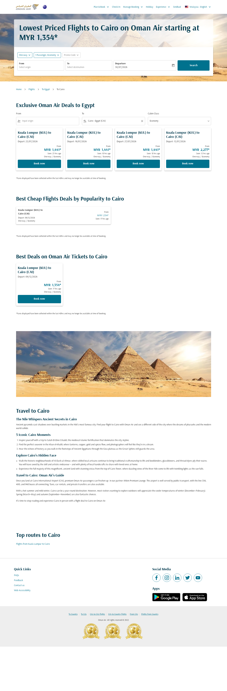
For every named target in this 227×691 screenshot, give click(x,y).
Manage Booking (134, 7)
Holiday (149, 7)
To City (84, 614)
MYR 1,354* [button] (38, 38)
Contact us (19, 585)
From (21, 63)
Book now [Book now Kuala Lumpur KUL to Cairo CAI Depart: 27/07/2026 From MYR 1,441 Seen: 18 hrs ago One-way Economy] (138, 163)
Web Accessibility (22, 590)
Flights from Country (149, 614)
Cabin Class (153, 113)
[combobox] (41, 67)
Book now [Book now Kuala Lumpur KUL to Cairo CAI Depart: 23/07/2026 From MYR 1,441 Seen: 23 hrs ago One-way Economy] (39, 163)
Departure (120, 63)
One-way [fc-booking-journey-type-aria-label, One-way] (23, 55)
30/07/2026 (121, 67)
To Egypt (46, 89)
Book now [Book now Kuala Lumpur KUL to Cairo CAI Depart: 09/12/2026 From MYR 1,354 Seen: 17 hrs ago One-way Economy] (39, 299)
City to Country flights (117, 614)
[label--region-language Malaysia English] (198, 7)
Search (194, 65)
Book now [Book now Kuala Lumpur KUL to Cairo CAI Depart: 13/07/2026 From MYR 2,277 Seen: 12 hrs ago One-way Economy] (187, 163)
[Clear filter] (142, 121)
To (68, 63)
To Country (73, 614)
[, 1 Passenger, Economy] (45, 55)
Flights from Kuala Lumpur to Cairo (33, 544)
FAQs (16, 575)
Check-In (116, 7)
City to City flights (97, 614)
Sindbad (177, 7)
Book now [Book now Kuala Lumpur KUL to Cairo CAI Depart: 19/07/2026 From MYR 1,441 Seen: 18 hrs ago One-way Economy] (88, 163)
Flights (32, 89)
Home (19, 89)
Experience (164, 7)
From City (134, 614)
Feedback (18, 580)
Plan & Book (102, 7)
